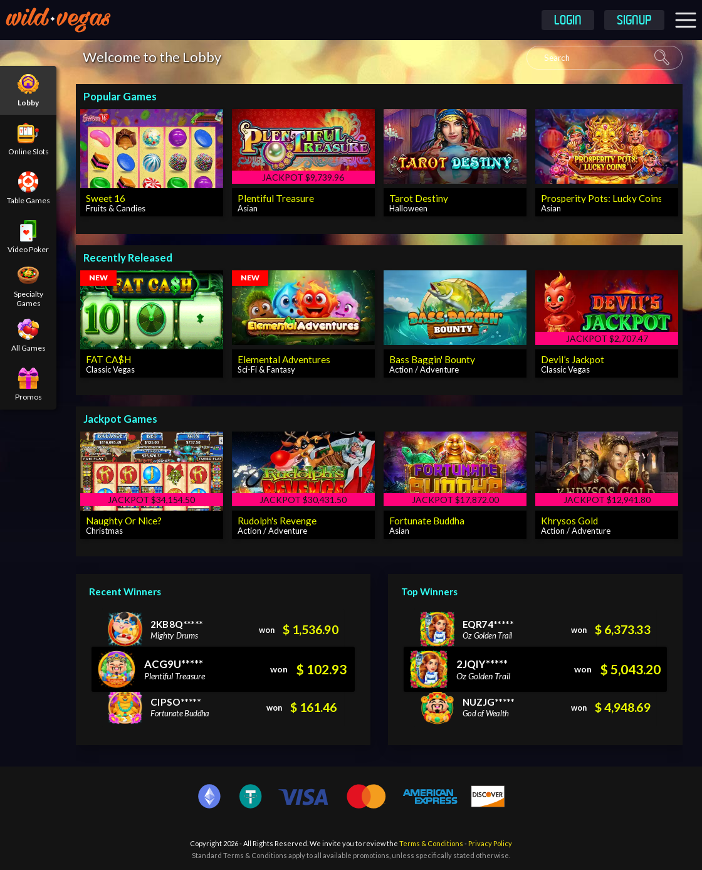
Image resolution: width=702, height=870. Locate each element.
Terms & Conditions (431, 843)
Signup (634, 21)
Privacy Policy (490, 843)
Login (568, 21)
